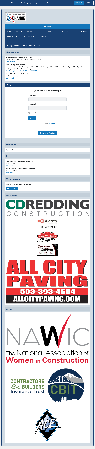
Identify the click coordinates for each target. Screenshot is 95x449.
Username (32, 95)
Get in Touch (11, 188)
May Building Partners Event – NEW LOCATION (21, 71)
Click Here (52, 123)
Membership (79, 2)
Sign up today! (11, 61)
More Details (10, 165)
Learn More (10, 78)
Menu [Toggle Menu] (47, 27)
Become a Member (47, 133)
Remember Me (35, 113)
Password (32, 104)
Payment (89, 2)
